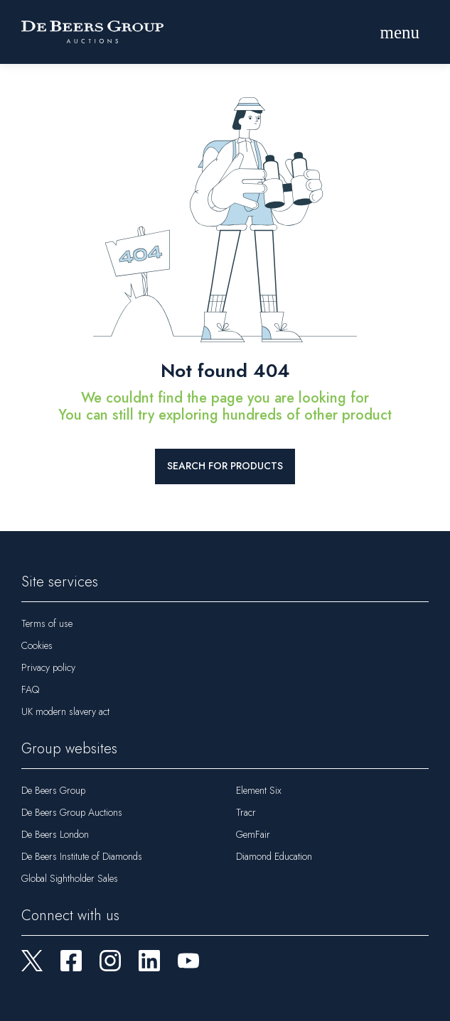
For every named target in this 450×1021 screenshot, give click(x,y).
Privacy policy (48, 667)
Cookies (37, 645)
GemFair (253, 834)
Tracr (246, 812)
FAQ (30, 689)
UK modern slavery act (65, 711)
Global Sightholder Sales (69, 878)
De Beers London (55, 834)
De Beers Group (53, 790)
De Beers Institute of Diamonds (81, 856)
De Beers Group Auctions (71, 812)
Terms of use (47, 623)
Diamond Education (274, 856)
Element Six (259, 790)
